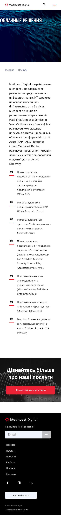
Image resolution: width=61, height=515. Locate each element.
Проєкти (11, 456)
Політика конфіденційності (16, 509)
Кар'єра (10, 462)
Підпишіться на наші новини (19, 426)
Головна (9, 69)
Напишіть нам (21, 495)
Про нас (10, 444)
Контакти (11, 474)
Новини (10, 468)
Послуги (22, 69)
